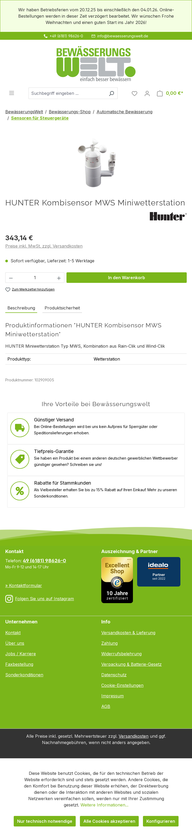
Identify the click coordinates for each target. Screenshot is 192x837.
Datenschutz (114, 674)
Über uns (14, 643)
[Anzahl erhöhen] (59, 277)
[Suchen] (111, 93)
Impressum (112, 695)
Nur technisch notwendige (44, 821)
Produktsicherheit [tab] (62, 308)
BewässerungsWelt (24, 111)
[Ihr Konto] (147, 93)
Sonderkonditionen (24, 674)
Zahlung (109, 643)
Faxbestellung (19, 664)
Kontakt (13, 632)
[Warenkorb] (170, 93)
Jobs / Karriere (20, 653)
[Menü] (11, 92)
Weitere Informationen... (104, 805)
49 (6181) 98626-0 (44, 560)
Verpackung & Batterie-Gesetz (131, 664)
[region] (96, 163)
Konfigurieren (160, 821)
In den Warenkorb (126, 277)
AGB (105, 706)
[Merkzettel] (134, 93)
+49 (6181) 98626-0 (66, 36)
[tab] (21, 308)
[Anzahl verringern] (10, 277)
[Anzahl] (35, 277)
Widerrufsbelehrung (121, 653)
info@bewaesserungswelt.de (122, 36)
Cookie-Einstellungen (122, 685)
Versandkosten (133, 736)
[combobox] (66, 93)
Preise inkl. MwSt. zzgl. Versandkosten (44, 246)
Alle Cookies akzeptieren (109, 821)
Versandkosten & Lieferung (128, 632)
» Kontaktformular (23, 585)
